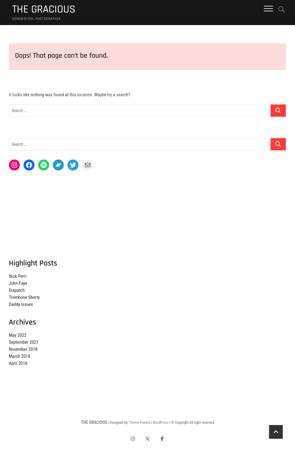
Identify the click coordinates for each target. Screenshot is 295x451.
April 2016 (18, 363)
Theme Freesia (139, 422)
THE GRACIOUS (43, 9)
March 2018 (19, 356)
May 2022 (18, 335)
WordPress (161, 422)
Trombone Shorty (24, 297)
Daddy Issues (21, 304)
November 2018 (23, 349)
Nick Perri (18, 276)
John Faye (18, 283)
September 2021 (23, 342)
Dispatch (17, 290)
